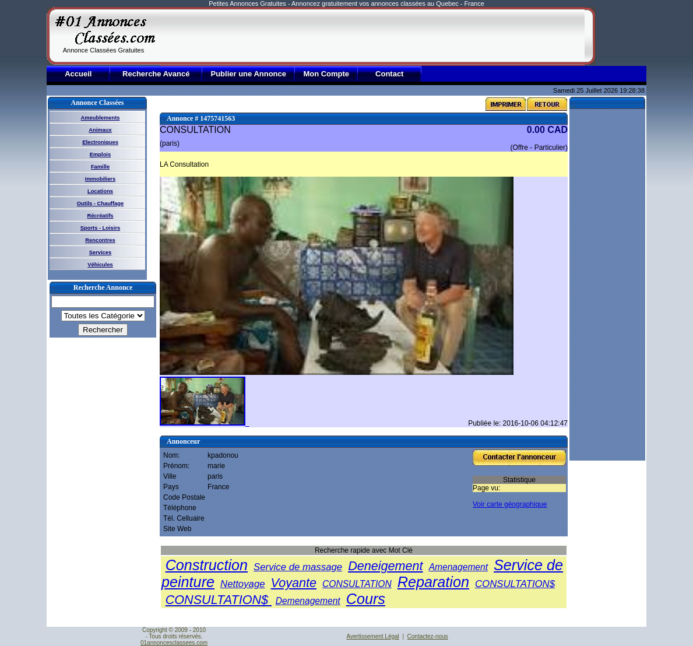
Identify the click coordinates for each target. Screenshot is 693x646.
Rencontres (100, 240)
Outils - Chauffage (100, 203)
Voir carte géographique (510, 504)
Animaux (100, 130)
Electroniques (100, 142)
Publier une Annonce (248, 73)
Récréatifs (100, 216)
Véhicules (100, 265)
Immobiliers (100, 179)
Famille (100, 167)
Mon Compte (326, 73)
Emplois (100, 154)
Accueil (78, 73)
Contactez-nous (427, 636)
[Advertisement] (372, 36)
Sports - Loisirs (100, 228)
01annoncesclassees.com (173, 643)
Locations (100, 191)
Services (100, 252)
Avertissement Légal (372, 636)
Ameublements (100, 118)
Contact (389, 73)
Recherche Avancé (155, 73)
